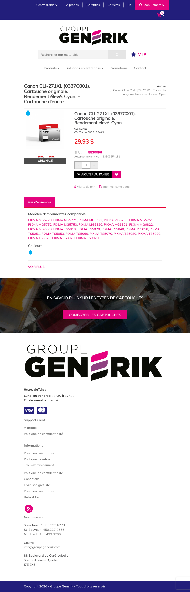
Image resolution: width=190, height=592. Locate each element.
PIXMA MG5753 (65, 224)
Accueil (161, 86)
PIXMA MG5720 (40, 220)
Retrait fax (32, 497)
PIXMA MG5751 (141, 220)
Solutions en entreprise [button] (84, 68)
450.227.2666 (53, 530)
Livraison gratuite (37, 485)
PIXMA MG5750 (116, 220)
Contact (140, 68)
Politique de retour (37, 459)
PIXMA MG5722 (90, 220)
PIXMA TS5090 (149, 234)
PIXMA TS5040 (113, 229)
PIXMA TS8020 (63, 238)
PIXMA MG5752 (40, 224)
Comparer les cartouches (95, 314)
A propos (72, 5)
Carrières (114, 5)
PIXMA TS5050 (137, 229)
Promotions (119, 68)
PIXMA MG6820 (90, 224)
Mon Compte (152, 5)
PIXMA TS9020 (87, 238)
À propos (30, 428)
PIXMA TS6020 (39, 238)
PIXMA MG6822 (141, 224)
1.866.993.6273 (53, 525)
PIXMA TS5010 (64, 229)
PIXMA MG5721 (65, 220)
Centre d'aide (47, 5)
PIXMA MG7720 (40, 229)
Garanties (93, 5)
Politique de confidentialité (43, 434)
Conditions (32, 479)
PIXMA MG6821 (116, 224)
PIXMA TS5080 (125, 234)
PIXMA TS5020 (88, 229)
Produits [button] (51, 68)
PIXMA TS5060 (77, 234)
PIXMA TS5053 (52, 234)
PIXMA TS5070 (101, 234)
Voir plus (36, 267)
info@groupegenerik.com (42, 547)
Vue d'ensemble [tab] (39, 202)
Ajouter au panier (93, 174)
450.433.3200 (50, 534)
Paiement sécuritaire (39, 453)
